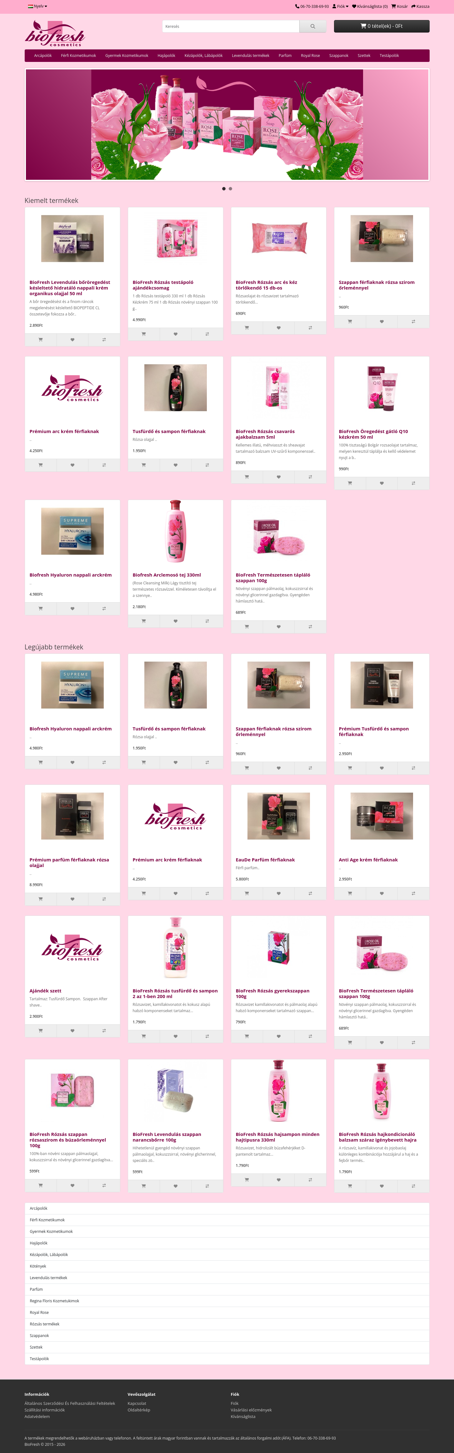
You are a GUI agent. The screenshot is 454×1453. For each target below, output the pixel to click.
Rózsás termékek (45, 1324)
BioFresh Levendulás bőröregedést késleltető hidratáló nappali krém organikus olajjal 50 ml (70, 287)
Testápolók (389, 55)
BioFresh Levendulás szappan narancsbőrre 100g (167, 1137)
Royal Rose (310, 55)
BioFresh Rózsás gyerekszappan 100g (273, 993)
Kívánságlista (243, 1416)
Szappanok (338, 55)
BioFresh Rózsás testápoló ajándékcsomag (163, 285)
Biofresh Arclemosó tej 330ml (167, 575)
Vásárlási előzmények (251, 1410)
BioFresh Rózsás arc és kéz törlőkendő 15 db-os (266, 285)
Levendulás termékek (250, 55)
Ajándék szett (46, 990)
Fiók (235, 1403)
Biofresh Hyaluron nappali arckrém (71, 575)
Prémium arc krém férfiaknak (64, 431)
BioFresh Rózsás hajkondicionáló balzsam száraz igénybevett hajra (378, 1137)
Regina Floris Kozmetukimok (54, 1301)
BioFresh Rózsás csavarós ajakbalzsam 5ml (265, 434)
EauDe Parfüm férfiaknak (265, 859)
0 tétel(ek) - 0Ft (381, 26)
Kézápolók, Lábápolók (204, 55)
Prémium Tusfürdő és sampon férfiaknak (374, 731)
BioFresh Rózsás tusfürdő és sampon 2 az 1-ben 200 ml (175, 993)
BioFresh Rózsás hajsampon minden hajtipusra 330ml (278, 1137)
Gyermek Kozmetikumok (126, 55)
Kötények (38, 1266)
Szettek (364, 55)
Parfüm (285, 55)
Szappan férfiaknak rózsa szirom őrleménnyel (377, 285)
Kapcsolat (137, 1403)
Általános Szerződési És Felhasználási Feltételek (70, 1403)
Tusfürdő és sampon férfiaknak (169, 431)
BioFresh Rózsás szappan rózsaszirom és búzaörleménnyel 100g (68, 1139)
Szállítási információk (45, 1410)
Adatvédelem (37, 1416)
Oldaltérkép (139, 1410)
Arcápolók (43, 55)
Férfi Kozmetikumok (78, 55)
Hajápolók (166, 55)
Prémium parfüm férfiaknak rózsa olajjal (69, 862)
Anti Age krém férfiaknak (368, 859)
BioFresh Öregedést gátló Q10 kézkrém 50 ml (373, 434)
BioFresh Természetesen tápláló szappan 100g (273, 577)
